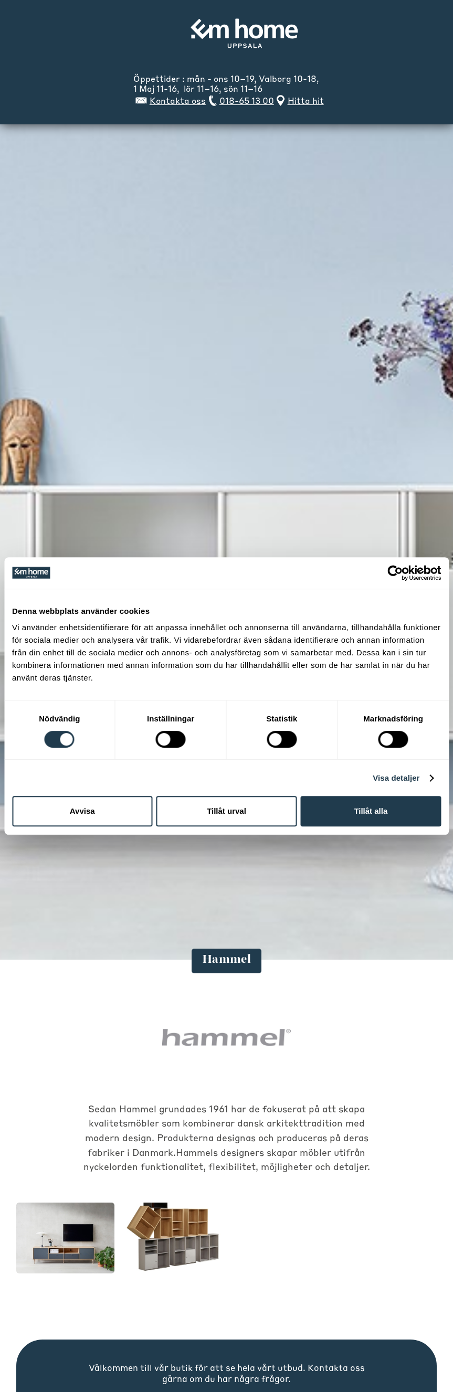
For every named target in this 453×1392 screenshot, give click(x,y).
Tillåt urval (226, 810)
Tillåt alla (370, 810)
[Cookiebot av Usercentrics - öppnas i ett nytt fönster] (395, 573)
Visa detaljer (396, 777)
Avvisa (82, 810)
